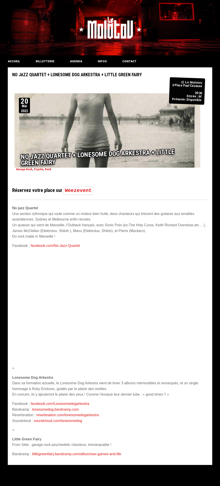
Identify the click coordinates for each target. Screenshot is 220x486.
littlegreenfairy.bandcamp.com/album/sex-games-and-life (76, 454)
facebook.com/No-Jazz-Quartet (55, 246)
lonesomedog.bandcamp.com (55, 409)
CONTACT (129, 61)
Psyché (38, 169)
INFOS (102, 61)
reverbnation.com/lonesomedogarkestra (67, 415)
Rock (48, 169)
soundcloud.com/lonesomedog (58, 421)
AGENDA (76, 61)
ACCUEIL (14, 61)
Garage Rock (24, 169)
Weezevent (78, 190)
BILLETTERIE (45, 61)
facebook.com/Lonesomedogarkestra (60, 404)
